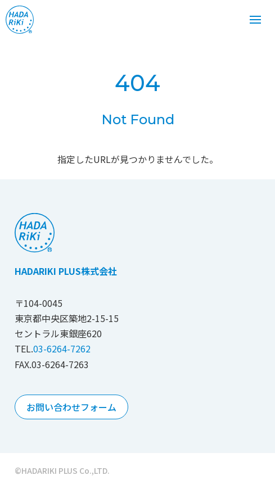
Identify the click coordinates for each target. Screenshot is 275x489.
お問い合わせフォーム (71, 407)
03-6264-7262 (62, 348)
